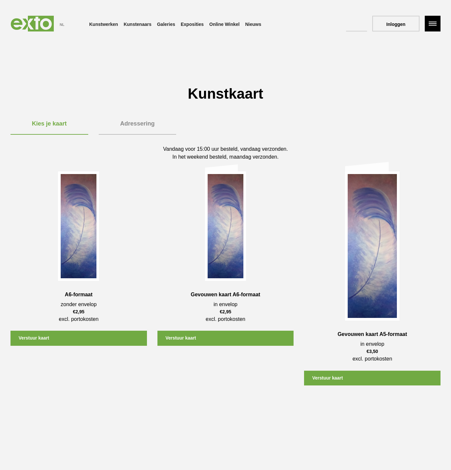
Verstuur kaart (34, 338)
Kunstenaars (138, 24)
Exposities (192, 24)
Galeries (166, 24)
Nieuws (253, 24)
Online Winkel (224, 24)
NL (62, 25)
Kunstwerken (103, 24)
